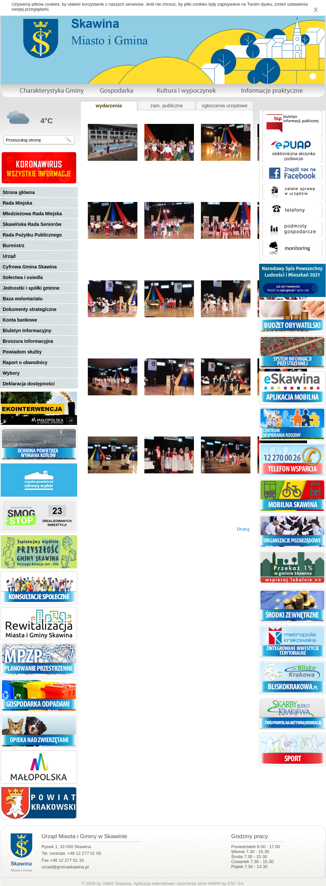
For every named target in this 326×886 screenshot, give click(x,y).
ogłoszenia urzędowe (224, 105)
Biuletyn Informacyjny (27, 330)
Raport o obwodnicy (25, 362)
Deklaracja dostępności (29, 383)
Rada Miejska (17, 203)
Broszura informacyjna (28, 341)
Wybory (11, 373)
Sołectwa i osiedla (23, 277)
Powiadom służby (22, 351)
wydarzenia (108, 105)
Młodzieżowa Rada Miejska (32, 213)
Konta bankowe (20, 320)
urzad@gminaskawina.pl (65, 866)
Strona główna (19, 192)
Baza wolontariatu (23, 298)
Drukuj (243, 529)
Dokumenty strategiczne (30, 309)
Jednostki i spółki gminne (31, 288)
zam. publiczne (166, 105)
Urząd (9, 256)
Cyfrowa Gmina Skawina (30, 266)
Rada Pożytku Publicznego (32, 235)
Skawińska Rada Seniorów (32, 224)
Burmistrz (13, 245)
